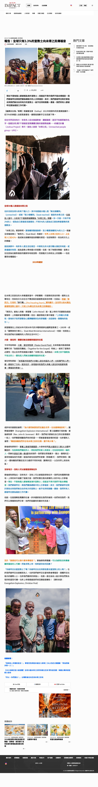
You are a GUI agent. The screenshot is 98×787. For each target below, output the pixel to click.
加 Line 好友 (15, 684)
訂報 (81, 5)
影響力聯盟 (41, 13)
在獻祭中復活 (32, 739)
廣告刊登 (33, 758)
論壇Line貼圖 (38, 763)
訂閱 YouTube (59, 684)
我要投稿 (25, 758)
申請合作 (41, 758)
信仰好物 (35, 5)
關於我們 (8, 758)
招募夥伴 (58, 758)
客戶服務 (50, 758)
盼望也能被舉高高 (56, 739)
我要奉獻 (67, 690)
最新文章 (8, 13)
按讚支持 (37, 684)
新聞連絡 (16, 758)
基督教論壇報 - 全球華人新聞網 (12, 5)
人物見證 (26, 13)
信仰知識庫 (58, 13)
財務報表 (78, 758)
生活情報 (49, 13)
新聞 (28, 5)
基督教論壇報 (17, 13)
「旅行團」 (20, 302)
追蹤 (26, 44)
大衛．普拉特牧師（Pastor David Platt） (35, 345)
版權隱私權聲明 (68, 758)
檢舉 (69, 44)
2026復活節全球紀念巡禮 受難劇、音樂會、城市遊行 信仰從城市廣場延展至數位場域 (14, 742)
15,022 (32, 90)
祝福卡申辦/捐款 (89, 758)
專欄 (33, 13)
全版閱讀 (44, 5)
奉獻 (85, 5)
